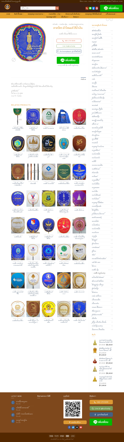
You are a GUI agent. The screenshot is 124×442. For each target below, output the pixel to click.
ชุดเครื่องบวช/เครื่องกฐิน (98, 98)
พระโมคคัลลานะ (96, 225)
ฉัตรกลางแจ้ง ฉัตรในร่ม (73, 14)
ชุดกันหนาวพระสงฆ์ (97, 314)
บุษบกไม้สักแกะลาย (97, 113)
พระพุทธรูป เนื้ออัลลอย (97, 202)
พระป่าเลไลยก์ (95, 198)
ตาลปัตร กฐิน (63, 24)
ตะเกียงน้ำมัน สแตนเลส (98, 277)
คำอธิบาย (83, 79)
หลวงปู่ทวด (95, 64)
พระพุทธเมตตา (95, 187)
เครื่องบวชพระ (95, 303)
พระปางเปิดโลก (96, 184)
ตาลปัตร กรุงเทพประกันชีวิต (17, 293)
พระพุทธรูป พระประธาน (98, 146)
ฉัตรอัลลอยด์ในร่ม (96, 30)
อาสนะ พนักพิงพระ (96, 296)
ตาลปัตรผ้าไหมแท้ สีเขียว (64, 184)
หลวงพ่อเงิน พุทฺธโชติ (97, 127)
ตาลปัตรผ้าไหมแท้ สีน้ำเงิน (33, 129)
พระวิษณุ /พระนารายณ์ (98, 94)
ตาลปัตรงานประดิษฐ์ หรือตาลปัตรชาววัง (64, 321)
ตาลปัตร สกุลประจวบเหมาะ (48, 211)
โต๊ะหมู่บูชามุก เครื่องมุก (98, 284)
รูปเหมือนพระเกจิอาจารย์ (98, 213)
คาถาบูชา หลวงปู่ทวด (21, 420)
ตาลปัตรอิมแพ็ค (17, 237)
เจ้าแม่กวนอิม (95, 172)
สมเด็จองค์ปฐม (95, 116)
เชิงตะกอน (94, 86)
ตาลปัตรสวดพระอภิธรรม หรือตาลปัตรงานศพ (17, 211)
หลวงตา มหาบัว (96, 53)
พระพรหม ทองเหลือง (97, 165)
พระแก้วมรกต (95, 232)
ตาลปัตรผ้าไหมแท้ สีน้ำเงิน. (49, 238)
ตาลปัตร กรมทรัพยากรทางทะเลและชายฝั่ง (18, 264)
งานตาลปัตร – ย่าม (55, 14)
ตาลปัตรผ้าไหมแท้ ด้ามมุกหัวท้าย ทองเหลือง (33, 156)
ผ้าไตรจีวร (94, 318)
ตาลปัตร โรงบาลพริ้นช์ (48, 184)
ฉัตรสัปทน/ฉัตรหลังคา (98, 49)
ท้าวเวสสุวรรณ (95, 135)
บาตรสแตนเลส (95, 247)
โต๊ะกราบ (94, 266)
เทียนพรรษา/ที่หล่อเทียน (98, 329)
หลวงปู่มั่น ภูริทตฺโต (97, 34)
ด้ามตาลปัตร (33, 184)
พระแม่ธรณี (95, 142)
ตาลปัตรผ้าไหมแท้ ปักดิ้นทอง (79, 156)
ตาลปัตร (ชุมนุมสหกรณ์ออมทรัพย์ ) (48, 264)
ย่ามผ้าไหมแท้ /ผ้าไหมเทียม (99, 90)
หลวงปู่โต (94, 83)
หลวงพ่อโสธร (95, 221)
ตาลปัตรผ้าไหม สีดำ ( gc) (48, 156)
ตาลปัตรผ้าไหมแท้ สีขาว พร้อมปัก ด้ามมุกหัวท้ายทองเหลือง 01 (33, 294)
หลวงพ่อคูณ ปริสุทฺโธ (97, 109)
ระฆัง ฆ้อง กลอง (96, 262)
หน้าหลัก (55, 24)
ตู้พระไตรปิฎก (95, 288)
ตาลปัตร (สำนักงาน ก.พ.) (63, 293)
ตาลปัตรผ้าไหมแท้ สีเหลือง (48, 321)
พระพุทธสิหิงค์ (95, 180)
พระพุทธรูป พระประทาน (36, 14)
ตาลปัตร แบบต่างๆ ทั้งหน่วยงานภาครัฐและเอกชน (64, 157)
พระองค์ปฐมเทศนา (96, 206)
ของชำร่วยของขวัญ (97, 217)
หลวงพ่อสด (95, 105)
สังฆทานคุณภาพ (96, 311)
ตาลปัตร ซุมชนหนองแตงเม (64, 264)
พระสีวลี (94, 161)
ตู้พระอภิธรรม (95, 243)
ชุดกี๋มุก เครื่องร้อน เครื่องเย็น (99, 322)
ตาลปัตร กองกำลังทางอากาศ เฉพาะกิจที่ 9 (79, 184)
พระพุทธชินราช (96, 150)
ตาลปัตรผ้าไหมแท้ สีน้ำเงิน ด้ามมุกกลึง (63, 211)
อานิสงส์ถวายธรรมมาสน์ (22, 408)
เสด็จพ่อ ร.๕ (95, 124)
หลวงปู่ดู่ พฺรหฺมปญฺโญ (97, 120)
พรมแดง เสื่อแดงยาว (97, 307)
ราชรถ (93, 79)
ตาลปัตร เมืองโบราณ (79, 210)
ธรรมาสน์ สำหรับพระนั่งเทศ (99, 258)
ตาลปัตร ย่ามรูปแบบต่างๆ (76, 24)
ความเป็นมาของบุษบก (21, 402)
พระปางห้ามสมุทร (96, 71)
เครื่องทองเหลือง (96, 299)
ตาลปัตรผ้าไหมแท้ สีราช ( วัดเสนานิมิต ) (17, 184)
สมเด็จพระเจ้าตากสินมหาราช (99, 68)
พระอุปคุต (94, 236)
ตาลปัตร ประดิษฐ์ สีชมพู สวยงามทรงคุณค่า (79, 238)
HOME (8, 14)
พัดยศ (93, 254)
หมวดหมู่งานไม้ (51, 17)
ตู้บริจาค (94, 251)
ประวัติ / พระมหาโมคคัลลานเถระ (24, 414)
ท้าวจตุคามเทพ (95, 60)
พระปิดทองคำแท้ (96, 101)
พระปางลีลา (95, 191)
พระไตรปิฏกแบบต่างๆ (97, 326)
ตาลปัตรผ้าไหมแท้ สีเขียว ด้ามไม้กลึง (17, 129)
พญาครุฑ (94, 41)
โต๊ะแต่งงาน (95, 292)
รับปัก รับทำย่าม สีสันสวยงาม (64, 129)
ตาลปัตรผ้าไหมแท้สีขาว (33, 210)
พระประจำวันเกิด (96, 154)
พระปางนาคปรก (96, 157)
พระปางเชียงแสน (96, 195)
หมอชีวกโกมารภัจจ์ (96, 75)
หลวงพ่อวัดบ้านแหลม (97, 56)
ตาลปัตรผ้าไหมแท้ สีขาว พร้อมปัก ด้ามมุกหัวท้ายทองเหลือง (33, 265)
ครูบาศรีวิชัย (95, 139)
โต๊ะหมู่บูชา (94, 240)
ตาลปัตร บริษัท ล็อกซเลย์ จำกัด (79, 321)
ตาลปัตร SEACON (79, 292)
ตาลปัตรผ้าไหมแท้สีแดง (64, 237)
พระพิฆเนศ (94, 176)
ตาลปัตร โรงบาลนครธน (48, 128)
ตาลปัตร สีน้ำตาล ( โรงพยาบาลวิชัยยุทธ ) (33, 321)
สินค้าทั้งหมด (19, 14)
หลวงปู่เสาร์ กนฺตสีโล (97, 38)
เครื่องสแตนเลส (111, 14)
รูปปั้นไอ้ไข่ (94, 45)
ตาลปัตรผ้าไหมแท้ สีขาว (17, 321)
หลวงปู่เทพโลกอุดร (96, 131)
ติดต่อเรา (76, 17)
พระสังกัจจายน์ (95, 169)
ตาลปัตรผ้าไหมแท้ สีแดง (79, 128)
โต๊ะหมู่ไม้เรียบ (95, 210)
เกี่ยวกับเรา (65, 17)
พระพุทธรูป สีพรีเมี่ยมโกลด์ (93, 14)
